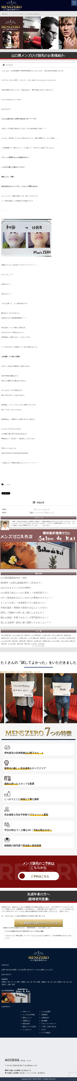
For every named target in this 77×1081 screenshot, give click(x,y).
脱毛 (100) (20, 643)
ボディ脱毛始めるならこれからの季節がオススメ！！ (27, 597)
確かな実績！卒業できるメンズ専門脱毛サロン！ (25, 617)
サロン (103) (64, 641)
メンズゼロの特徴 (29, 1014)
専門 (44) (27, 643)
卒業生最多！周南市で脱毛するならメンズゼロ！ (25, 607)
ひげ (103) (41, 643)
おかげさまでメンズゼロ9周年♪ (16, 588)
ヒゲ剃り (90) (46, 635)
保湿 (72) (27, 635)
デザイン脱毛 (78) (57, 635)
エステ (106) (55, 641)
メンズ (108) (12, 643)
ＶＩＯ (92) (61, 638)
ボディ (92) (13, 638)
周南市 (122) (46, 641)
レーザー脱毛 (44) (33, 638)
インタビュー (27, 1029)
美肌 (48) (43, 638)
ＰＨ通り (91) (22, 638)
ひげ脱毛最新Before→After (14, 578)
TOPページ (26, 1011)
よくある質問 (45, 1011)
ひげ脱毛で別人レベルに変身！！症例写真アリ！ (25, 593)
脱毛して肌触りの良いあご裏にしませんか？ (22, 612)
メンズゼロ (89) (6, 641)
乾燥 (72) (72, 641)
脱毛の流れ (26, 1023)
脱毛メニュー (27, 1018)
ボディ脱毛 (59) (6, 635)
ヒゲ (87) (34, 643)
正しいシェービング (42, 509)
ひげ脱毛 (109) (70, 638)
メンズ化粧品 (45, 1032)
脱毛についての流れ (29, 1026)
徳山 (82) (15, 641)
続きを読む (46, 525)
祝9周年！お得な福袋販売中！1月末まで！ (21, 583)
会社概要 (44, 1021)
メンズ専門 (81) (36, 635)
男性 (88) (4, 643)
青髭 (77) (30, 641)
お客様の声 (45, 1018)
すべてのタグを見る (38, 646)
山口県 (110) (38, 641)
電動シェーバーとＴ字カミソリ (42, 513)
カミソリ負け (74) (17, 635)
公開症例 (44, 1014)
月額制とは (26, 1021)
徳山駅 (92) (67, 635)
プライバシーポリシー (48, 1023)
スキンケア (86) (52, 638)
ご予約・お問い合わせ (48, 1026)
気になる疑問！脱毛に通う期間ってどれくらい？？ (26, 622)
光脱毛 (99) (22, 641)
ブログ (8, 485)
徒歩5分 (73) (5, 638)
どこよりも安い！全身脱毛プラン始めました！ (24, 602)
